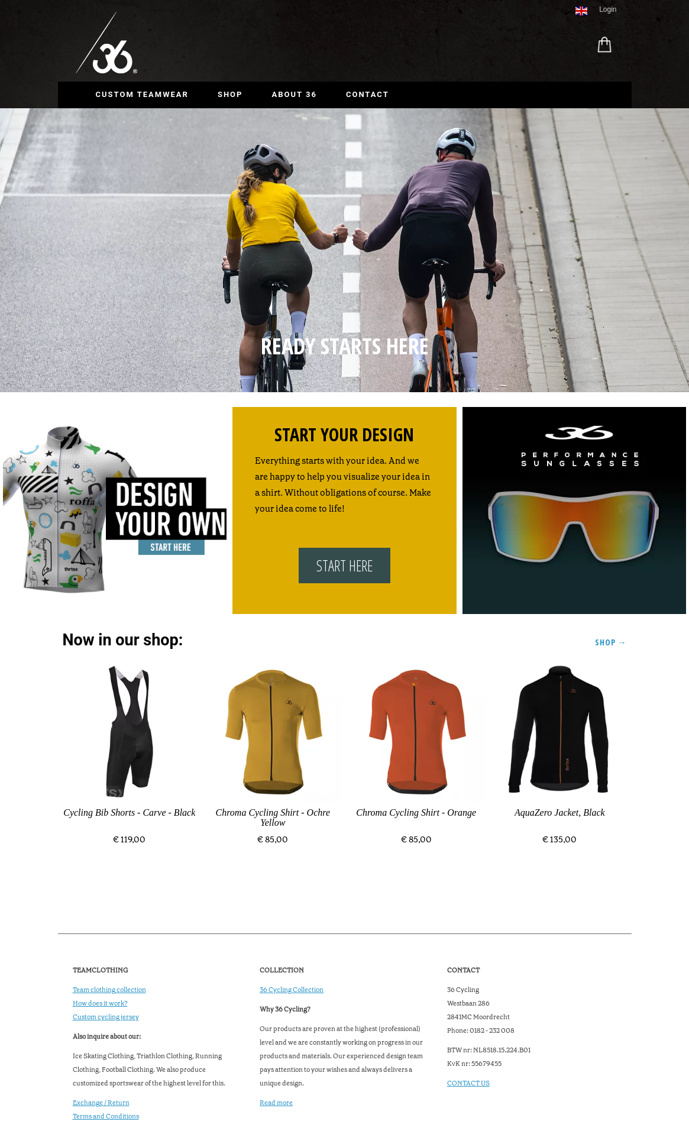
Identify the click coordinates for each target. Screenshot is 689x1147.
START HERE (344, 565)
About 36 (293, 94)
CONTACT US (468, 1083)
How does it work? (100, 1003)
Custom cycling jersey (106, 1017)
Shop (230, 94)
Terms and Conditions (106, 1116)
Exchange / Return (101, 1102)
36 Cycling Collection (292, 990)
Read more (276, 1102)
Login (607, 9)
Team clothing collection (109, 990)
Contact (367, 94)
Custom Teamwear (142, 94)
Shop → (611, 642)
